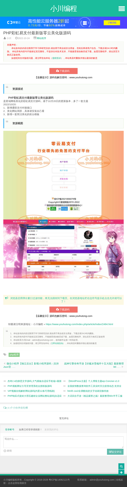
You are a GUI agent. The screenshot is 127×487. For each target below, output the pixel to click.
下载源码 (63, 71)
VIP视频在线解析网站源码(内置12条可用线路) (31, 391)
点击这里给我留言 (17, 483)
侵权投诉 (56, 58)
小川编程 (8, 479)
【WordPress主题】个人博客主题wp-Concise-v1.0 (93, 381)
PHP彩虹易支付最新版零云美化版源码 (37, 33)
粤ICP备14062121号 (59, 479)
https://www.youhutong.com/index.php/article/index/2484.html (79, 324)
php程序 (14, 354)
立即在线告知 (57, 343)
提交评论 (115, 452)
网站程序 (41, 38)
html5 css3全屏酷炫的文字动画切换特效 (88, 391)
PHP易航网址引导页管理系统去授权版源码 (30, 386)
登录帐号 (9, 429)
